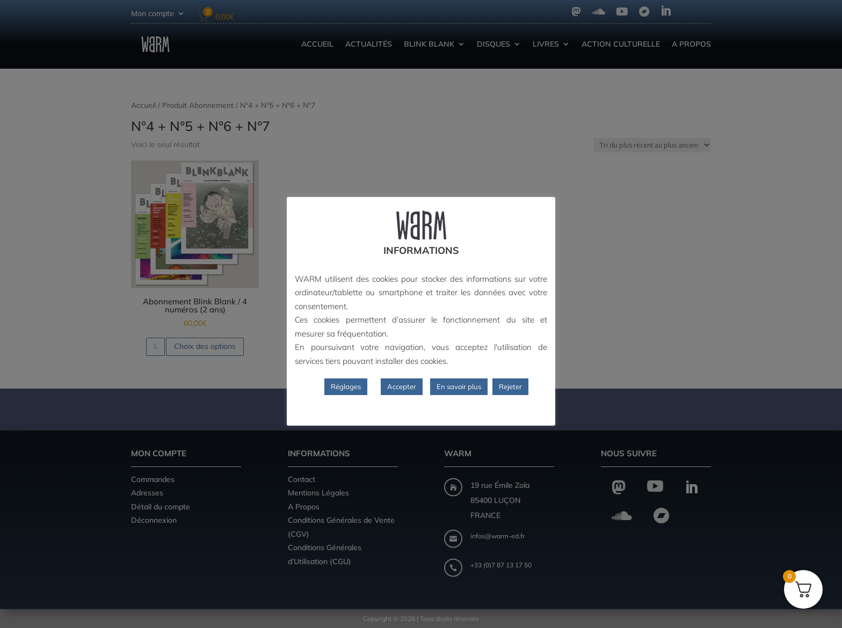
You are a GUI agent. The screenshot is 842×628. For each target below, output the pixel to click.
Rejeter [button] (510, 386)
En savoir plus (459, 386)
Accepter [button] (401, 386)
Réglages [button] (346, 386)
